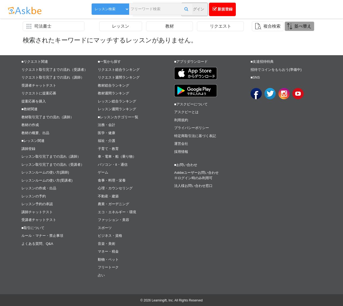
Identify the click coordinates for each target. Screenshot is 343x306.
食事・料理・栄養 (112, 180)
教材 (169, 26)
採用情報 (181, 152)
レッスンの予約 (33, 196)
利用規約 (181, 120)
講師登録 (28, 149)
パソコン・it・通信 (113, 165)
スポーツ (105, 228)
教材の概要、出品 (35, 133)
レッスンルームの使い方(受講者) (47, 180)
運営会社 (181, 144)
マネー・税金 (108, 251)
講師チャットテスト (37, 212)
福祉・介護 (106, 141)
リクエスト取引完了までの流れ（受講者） (54, 70)
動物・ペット (108, 259)
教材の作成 (30, 125)
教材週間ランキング (113, 93)
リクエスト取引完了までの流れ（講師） (52, 77)
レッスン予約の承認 (37, 204)
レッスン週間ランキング (117, 109)
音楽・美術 (106, 244)
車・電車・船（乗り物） (117, 156)
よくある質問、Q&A (37, 244)
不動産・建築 (108, 196)
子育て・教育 (108, 149)
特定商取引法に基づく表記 (195, 136)
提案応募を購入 (33, 101)
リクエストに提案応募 (38, 93)
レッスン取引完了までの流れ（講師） (51, 156)
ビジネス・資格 (110, 236)
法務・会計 (106, 125)
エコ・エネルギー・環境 (117, 212)
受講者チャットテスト (38, 85)
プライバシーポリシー (191, 128)
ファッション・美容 (113, 220)
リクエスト (220, 26)
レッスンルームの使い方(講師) (45, 172)
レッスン (120, 26)
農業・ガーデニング (113, 204)
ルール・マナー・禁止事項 (42, 236)
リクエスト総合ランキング (119, 70)
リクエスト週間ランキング (119, 77)
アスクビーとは (186, 112)
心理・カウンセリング (115, 188)
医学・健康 (106, 133)
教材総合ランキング (113, 85)
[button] (172, 10)
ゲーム (103, 172)
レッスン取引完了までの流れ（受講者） (52, 165)
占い (101, 275)
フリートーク (108, 267)
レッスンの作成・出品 (38, 188)
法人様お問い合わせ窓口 (193, 186)
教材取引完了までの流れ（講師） (47, 117)
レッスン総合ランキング (117, 101)
